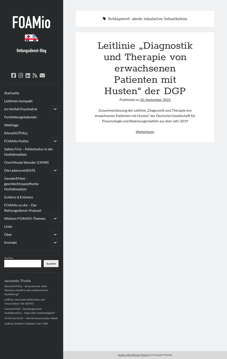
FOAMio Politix (16, 141)
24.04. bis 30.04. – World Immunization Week (31, 318)
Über (8, 234)
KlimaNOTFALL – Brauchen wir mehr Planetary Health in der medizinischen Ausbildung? (26, 290)
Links (8, 226)
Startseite (11, 93)
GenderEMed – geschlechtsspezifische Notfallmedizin (21, 183)
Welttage (11, 125)
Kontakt (10, 242)
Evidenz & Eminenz (18, 197)
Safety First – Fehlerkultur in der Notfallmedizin (28, 151)
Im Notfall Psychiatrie (20, 109)
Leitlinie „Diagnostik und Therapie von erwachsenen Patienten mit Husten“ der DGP (145, 68)
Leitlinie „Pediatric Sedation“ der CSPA (26, 323)
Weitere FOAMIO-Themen (24, 218)
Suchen (8, 258)
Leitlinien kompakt (18, 101)
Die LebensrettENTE (19, 170)
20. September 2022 (155, 99)
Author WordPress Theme (133, 355)
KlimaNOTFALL (16, 133)
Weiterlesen (145, 131)
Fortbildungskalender (20, 117)
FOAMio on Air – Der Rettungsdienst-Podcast (22, 207)
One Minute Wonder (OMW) (26, 162)
